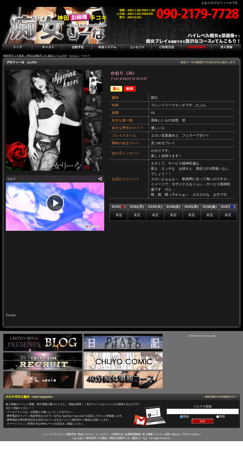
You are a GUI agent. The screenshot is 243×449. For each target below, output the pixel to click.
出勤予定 (77, 47)
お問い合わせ (172, 434)
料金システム (107, 47)
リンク (158, 434)
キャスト (47, 47)
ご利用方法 (166, 47)
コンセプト (136, 47)
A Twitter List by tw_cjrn (202, 335)
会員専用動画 (196, 47)
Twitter (195, 434)
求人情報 (226, 47)
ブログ (185, 434)
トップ (17, 47)
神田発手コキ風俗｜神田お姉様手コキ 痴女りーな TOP (34, 55)
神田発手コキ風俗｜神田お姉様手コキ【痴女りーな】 (117, 438)
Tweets (11, 315)
